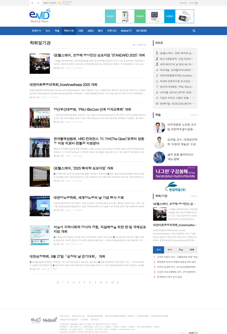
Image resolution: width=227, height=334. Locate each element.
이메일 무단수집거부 (69, 319)
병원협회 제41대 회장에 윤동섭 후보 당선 (176, 262)
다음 (118, 282)
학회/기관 (69, 30)
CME (80, 30)
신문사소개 (64, 316)
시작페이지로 (32, 3)
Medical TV (126, 30)
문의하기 (95, 319)
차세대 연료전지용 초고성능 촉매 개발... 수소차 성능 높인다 (177, 81)
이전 (58, 282)
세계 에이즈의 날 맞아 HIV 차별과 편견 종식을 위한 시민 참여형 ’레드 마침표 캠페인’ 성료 (177, 64)
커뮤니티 (111, 30)
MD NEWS (141, 30)
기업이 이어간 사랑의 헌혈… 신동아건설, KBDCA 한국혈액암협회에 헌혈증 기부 (177, 98)
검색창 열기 (194, 31)
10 (112, 282)
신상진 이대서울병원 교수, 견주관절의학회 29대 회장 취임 (177, 272)
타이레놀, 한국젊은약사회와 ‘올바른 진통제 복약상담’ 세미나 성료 (177, 70)
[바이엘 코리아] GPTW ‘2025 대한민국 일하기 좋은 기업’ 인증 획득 (177, 92)
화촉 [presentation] (192, 249)
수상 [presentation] (170, 249)
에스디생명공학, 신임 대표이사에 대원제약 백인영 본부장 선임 (177, 59)
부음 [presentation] (181, 249)
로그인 (191, 3)
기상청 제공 (66, 4)
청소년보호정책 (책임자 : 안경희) (119, 316)
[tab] (158, 250)
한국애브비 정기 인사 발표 (169, 277)
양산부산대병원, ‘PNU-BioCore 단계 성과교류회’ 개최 (177, 86)
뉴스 (48, 30)
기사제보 (84, 319)
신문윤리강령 (142, 316)
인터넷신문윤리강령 (160, 316)
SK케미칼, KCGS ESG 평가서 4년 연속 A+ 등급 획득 (177, 103)
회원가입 (183, 3)
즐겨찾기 (38, 3)
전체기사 (36, 30)
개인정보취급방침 (94, 316)
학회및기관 (141, 45)
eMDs (90, 30)
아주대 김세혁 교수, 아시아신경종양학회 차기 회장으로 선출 (177, 267)
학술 (57, 30)
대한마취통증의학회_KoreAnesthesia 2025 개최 (177, 75)
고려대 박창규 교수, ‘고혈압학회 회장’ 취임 (177, 257)
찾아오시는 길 (78, 316)
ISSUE (159, 43)
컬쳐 (100, 30)
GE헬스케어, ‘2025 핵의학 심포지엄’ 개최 (177, 53)
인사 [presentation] (158, 249)
